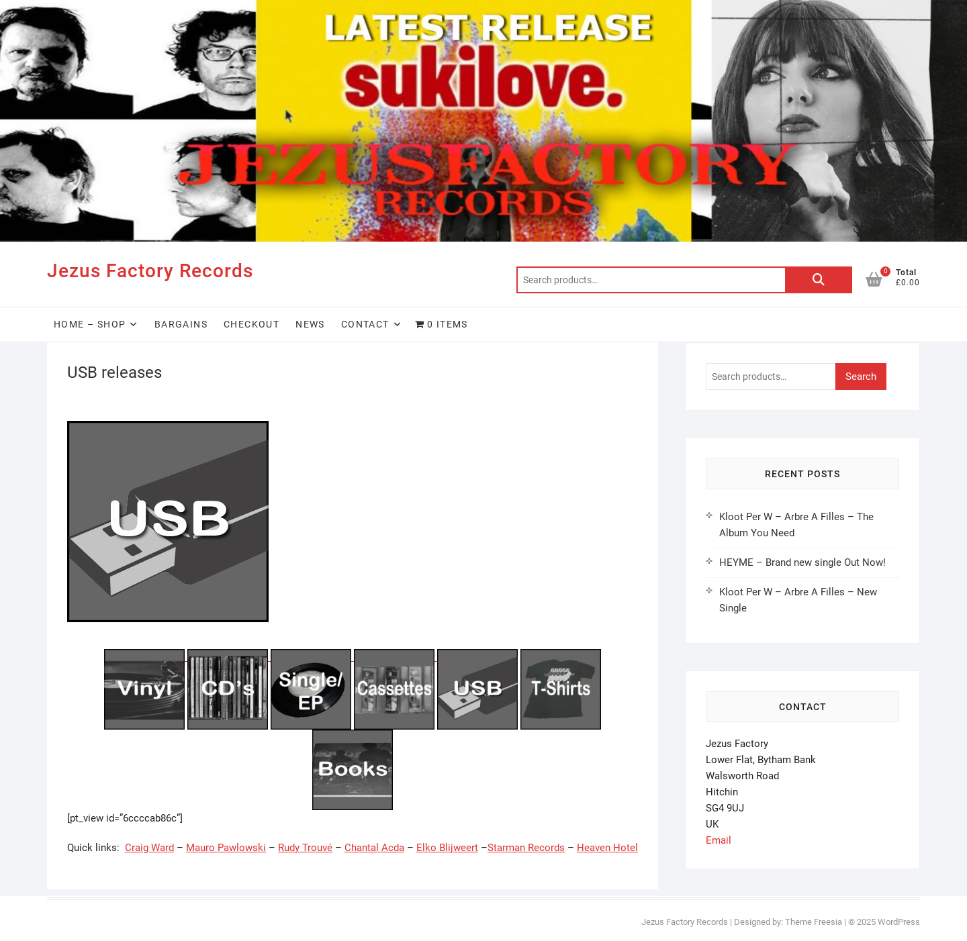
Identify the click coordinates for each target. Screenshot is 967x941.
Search (818, 279)
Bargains (181, 324)
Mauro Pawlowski (226, 848)
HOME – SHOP (90, 324)
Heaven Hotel (607, 848)
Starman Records (526, 848)
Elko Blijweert (447, 848)
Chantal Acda (374, 848)
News (310, 324)
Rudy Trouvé (305, 848)
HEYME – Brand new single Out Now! (802, 562)
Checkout (251, 324)
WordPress (899, 922)
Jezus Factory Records (150, 271)
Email (718, 840)
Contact (365, 324)
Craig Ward (149, 848)
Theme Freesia (813, 922)
